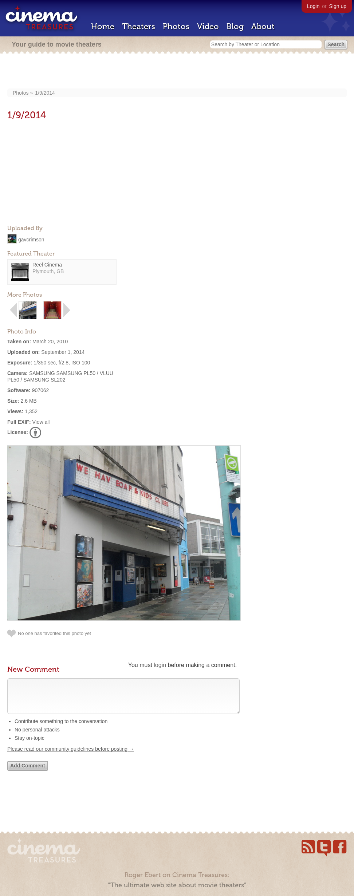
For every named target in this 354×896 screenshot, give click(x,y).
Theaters (138, 26)
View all (41, 422)
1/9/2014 (45, 93)
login (160, 665)
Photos (176, 26)
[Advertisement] (177, 72)
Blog (235, 26)
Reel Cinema (47, 265)
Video (208, 26)
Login (313, 6)
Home (102, 26)
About (263, 26)
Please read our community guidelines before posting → (70, 756)
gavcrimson (31, 239)
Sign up (337, 6)
